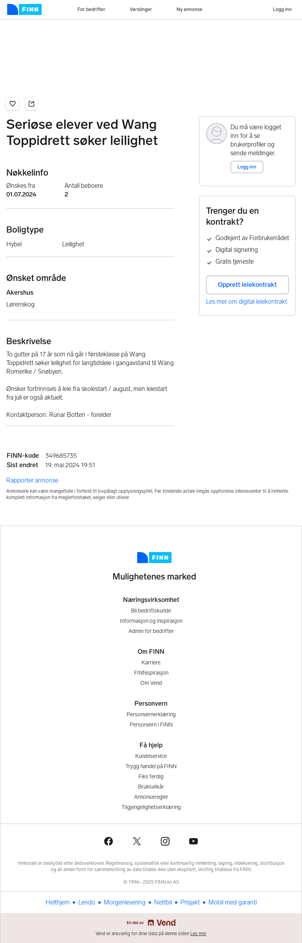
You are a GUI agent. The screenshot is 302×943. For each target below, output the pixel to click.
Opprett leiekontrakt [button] (247, 284)
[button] (12, 103)
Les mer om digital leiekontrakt (246, 301)
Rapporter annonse (32, 480)
